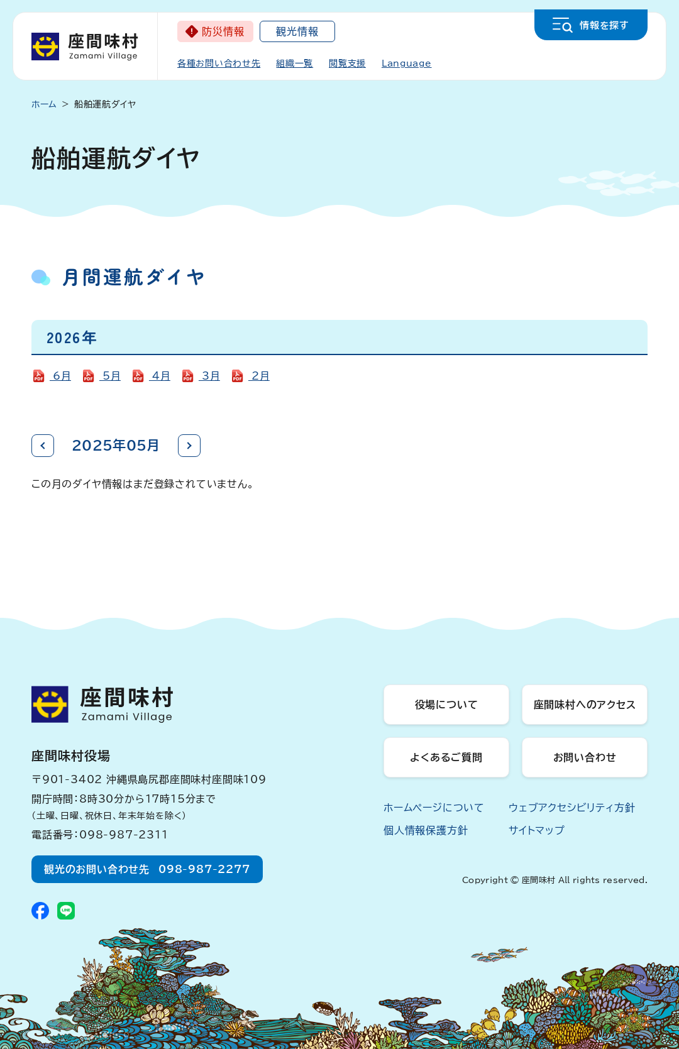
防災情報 (223, 31)
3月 (209, 376)
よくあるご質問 (446, 757)
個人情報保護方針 (426, 830)
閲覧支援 (347, 63)
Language (407, 63)
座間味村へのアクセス (585, 705)
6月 (60, 376)
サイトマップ (537, 830)
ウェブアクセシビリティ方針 (572, 808)
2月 (259, 376)
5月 (110, 376)
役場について (446, 705)
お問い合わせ (585, 757)
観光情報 (297, 31)
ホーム (44, 104)
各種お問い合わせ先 (218, 63)
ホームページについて (434, 808)
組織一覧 (294, 63)
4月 (159, 376)
